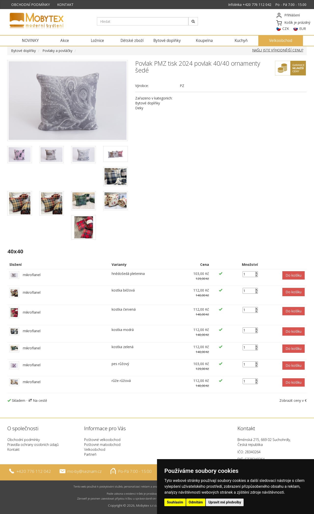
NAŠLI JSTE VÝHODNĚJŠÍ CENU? (277, 50)
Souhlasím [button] (175, 502)
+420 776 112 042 (257, 4)
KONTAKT (65, 4)
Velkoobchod (280, 40)
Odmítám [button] (196, 502)
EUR (302, 28)
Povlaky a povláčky (57, 50)
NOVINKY (30, 40)
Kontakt (13, 449)
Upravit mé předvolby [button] (224, 502)
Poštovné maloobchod (102, 444)
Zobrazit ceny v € (293, 400)
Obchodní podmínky (23, 439)
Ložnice (97, 40)
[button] (293, 275)
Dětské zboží (132, 40)
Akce (64, 40)
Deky (139, 108)
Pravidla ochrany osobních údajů (33, 444)
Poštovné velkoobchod (102, 439)
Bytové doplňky (167, 40)
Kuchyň (241, 40)
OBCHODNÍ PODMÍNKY (30, 4)
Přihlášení (292, 15)
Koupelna (204, 40)
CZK (285, 28)
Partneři (90, 454)
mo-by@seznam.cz (84, 471)
